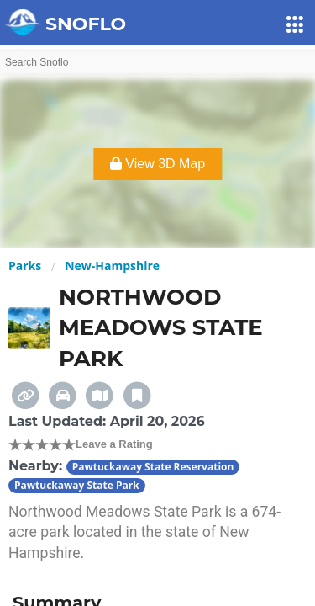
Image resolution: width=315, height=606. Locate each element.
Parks (24, 266)
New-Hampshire (112, 266)
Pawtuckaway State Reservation (153, 467)
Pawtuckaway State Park (76, 485)
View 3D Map (157, 164)
